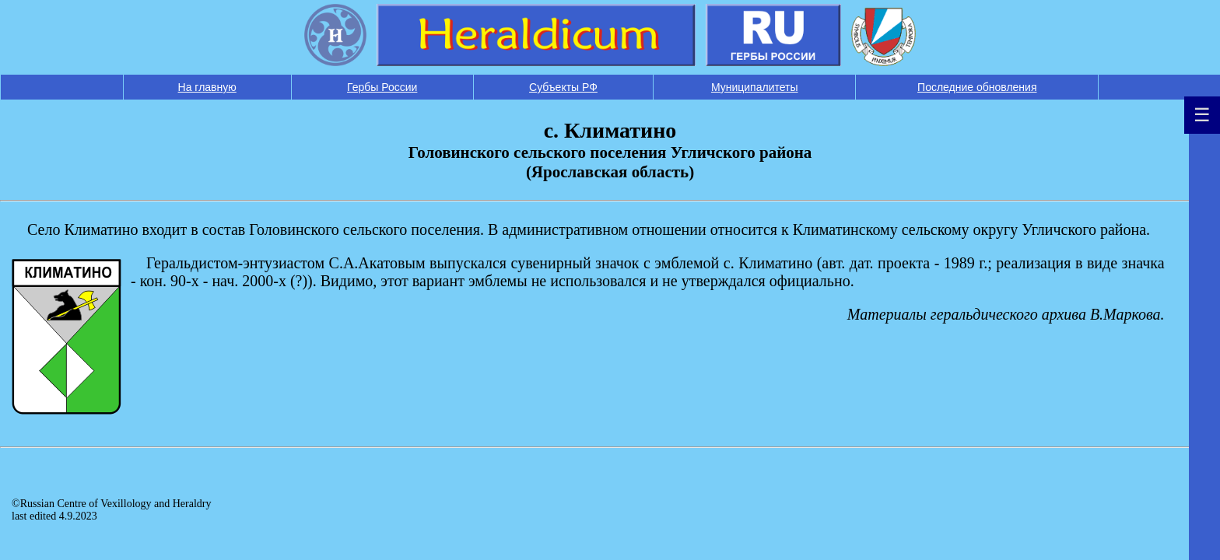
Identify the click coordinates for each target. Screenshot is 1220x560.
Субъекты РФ (563, 87)
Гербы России (382, 87)
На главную (207, 87)
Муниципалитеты (754, 87)
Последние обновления (976, 87)
